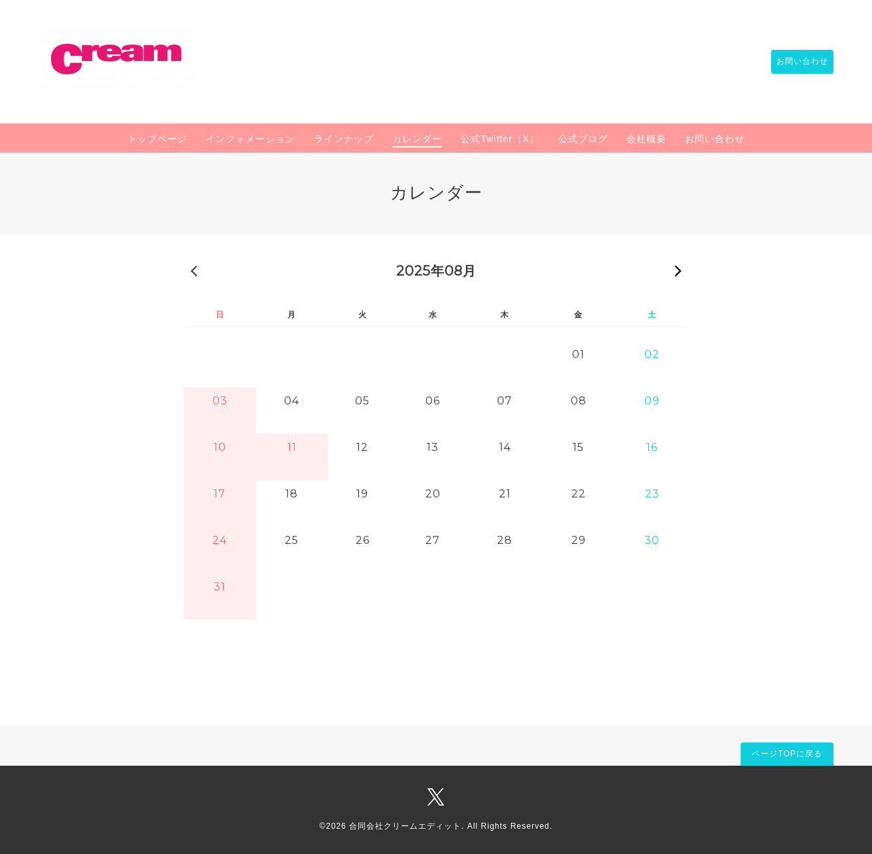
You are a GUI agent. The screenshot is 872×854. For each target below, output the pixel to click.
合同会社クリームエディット (405, 826)
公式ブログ (583, 138)
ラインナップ (344, 138)
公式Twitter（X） (500, 138)
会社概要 (646, 138)
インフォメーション (250, 138)
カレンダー (417, 138)
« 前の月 (194, 270)
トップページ (157, 138)
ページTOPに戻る (787, 753)
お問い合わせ (796, 61)
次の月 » (678, 270)
